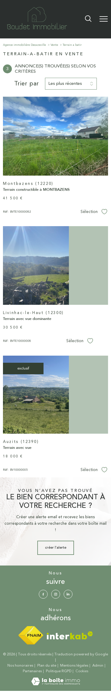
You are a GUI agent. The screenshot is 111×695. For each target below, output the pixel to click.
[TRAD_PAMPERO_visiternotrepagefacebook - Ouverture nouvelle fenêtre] (43, 594)
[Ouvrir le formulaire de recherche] (88, 19)
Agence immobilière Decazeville (24, 45)
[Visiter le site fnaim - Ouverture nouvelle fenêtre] (30, 635)
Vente (54, 45)
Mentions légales (74, 665)
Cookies (81, 671)
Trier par (26, 83)
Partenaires (32, 671)
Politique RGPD (59, 671)
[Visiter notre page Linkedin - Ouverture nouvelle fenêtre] (68, 594)
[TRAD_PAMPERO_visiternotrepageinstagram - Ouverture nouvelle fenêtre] (55, 594)
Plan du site (46, 665)
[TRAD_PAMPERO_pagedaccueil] (37, 28)
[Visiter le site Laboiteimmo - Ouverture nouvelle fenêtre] (55, 684)
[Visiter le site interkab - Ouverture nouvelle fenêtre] (70, 635)
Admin (97, 665)
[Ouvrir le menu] (103, 19)
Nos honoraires (20, 665)
